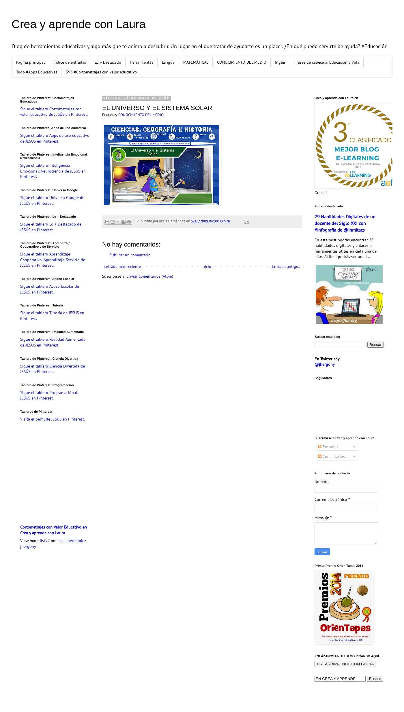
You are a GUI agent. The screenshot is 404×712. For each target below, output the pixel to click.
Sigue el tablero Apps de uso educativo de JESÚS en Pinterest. (54, 138)
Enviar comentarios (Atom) (149, 276)
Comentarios (331, 456)
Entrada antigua (286, 266)
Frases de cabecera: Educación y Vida (326, 62)
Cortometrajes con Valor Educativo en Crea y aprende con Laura (53, 529)
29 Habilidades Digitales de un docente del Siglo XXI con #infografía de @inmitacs (345, 223)
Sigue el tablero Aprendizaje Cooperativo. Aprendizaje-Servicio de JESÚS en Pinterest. (52, 259)
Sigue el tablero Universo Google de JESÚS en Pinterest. (52, 200)
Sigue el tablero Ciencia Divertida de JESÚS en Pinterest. (52, 368)
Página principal (30, 62)
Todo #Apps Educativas (36, 72)
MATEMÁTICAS (195, 62)
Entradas (328, 446)
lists (43, 540)
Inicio (206, 266)
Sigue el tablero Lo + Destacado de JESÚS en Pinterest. (50, 226)
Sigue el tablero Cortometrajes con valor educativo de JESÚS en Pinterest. (54, 111)
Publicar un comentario (130, 254)
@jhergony (325, 364)
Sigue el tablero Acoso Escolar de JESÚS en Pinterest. (49, 289)
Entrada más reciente (122, 266)
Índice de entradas (69, 62)
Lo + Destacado (108, 62)
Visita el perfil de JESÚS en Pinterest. (52, 419)
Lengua (168, 62)
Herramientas (141, 62)
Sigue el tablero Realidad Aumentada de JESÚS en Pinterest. (52, 342)
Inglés (280, 62)
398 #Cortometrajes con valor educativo (101, 72)
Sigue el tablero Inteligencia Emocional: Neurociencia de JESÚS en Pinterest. (53, 171)
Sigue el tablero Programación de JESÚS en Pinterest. (49, 395)
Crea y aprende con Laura (79, 24)
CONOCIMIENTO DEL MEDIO (241, 62)
